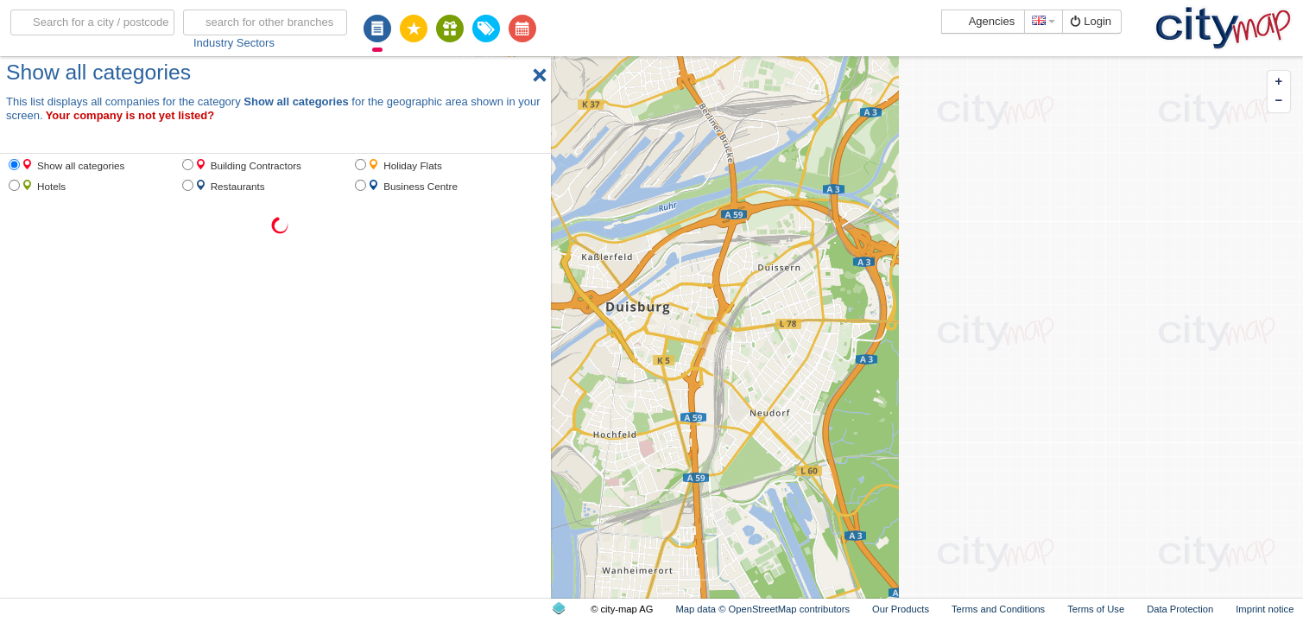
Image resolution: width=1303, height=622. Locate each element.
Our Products (900, 609)
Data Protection (1180, 609)
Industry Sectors (234, 42)
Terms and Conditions (998, 609)
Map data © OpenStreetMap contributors (762, 609)
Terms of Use (1095, 609)
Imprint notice (1265, 609)
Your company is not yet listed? (130, 115)
